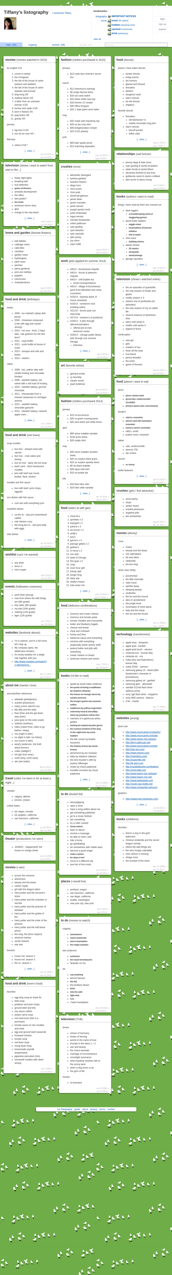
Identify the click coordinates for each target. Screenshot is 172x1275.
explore (162, 29)
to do (73, 794)
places (74, 881)
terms (102, 1109)
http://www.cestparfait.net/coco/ (141, 787)
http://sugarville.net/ (135, 759)
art (73, 365)
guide (77, 1109)
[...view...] (29, 151)
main (11, 45)
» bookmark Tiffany (61, 13)
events (24, 586)
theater (25, 838)
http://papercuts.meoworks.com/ (142, 799)
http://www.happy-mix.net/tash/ (141, 773)
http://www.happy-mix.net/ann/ (141, 739)
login (162, 19)
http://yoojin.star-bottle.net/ (139, 784)
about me (21, 685)
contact (111, 1109)
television (72, 1019)
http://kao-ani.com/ (135, 749)
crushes (71, 166)
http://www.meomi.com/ (137, 753)
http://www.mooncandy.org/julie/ (142, 735)
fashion (84, 59)
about (85, 1109)
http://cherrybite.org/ (136, 770)
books (76, 675)
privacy (93, 1109)
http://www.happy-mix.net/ (139, 777)
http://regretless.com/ (136, 756)
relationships (134, 154)
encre (104, 20)
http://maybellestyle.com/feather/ (142, 766)
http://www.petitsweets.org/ (139, 780)
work (84, 261)
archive (58, 45)
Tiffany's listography (26, 12)
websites (23, 632)
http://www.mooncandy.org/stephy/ (143, 732)
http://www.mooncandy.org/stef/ (141, 746)
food (76, 508)
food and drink (23, 299)
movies (27, 59)
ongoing (33, 45)
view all (97, 39)
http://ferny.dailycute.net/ (138, 742)
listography (101, 16)
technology (134, 634)
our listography (64, 1109)
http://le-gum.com (134, 763)
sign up (162, 24)
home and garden (29, 232)
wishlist (22, 554)
